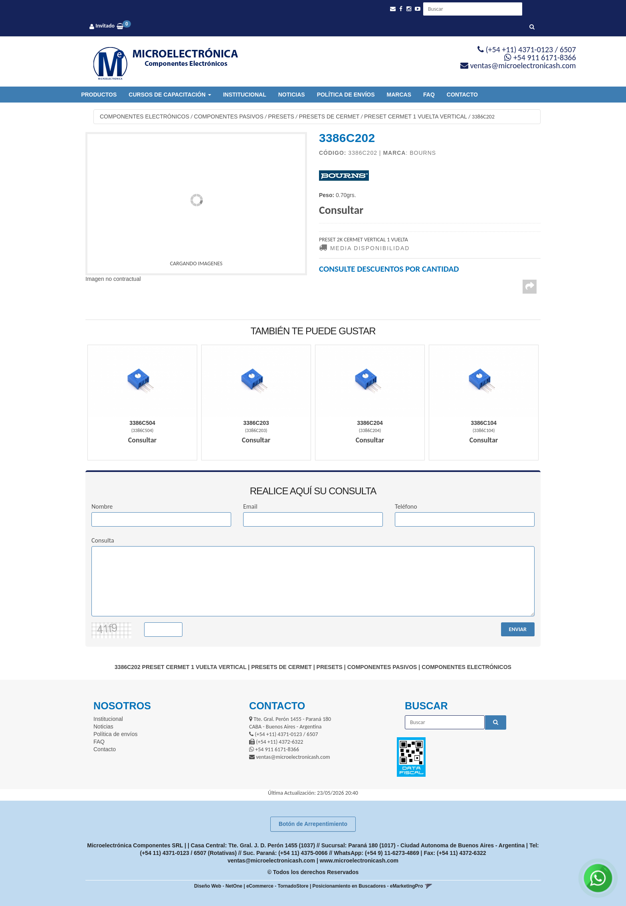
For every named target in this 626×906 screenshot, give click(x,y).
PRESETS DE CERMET (329, 116)
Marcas (399, 94)
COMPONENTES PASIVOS (228, 116)
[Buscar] (532, 27)
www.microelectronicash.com (359, 860)
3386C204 (370, 423)
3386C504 (142, 423)
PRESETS (281, 116)
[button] (393, 9)
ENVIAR (518, 629)
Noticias (291, 94)
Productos (99, 94)
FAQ (429, 94)
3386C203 (256, 423)
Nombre (102, 506)
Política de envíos (346, 94)
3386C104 (484, 423)
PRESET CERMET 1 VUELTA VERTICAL (415, 116)
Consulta (102, 540)
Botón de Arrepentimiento (313, 824)
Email (250, 506)
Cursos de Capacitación (170, 94)
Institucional (244, 94)
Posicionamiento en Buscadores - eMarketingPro (368, 886)
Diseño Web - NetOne (218, 886)
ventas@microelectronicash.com (271, 860)
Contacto (462, 94)
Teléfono (406, 506)
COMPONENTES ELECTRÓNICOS (144, 116)
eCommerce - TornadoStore (277, 886)
